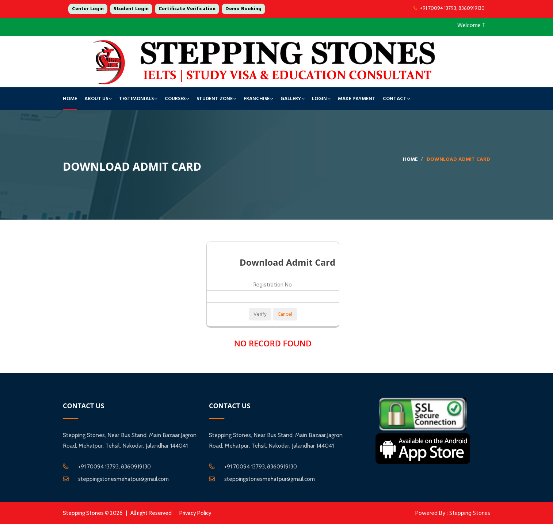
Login (319, 98)
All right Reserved (151, 513)
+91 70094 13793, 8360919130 (449, 8)
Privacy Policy (195, 513)
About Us (96, 98)
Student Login (131, 8)
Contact (395, 98)
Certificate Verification (187, 8)
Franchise (257, 98)
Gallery (291, 98)
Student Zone (215, 98)
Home (70, 98)
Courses (175, 98)
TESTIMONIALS (136, 98)
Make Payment (356, 98)
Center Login (88, 8)
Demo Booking (243, 8)
